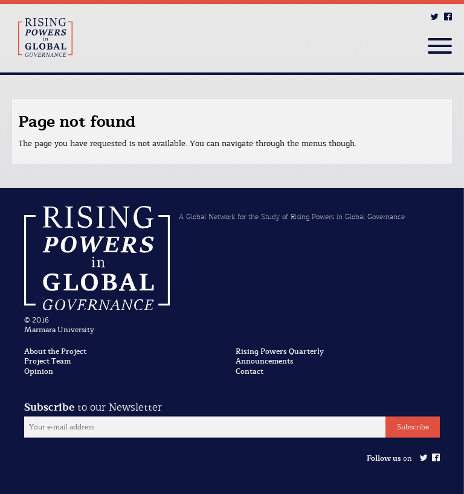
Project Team (47, 361)
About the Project (55, 351)
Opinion (38, 371)
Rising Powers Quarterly (280, 351)
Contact (249, 371)
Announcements (265, 361)
